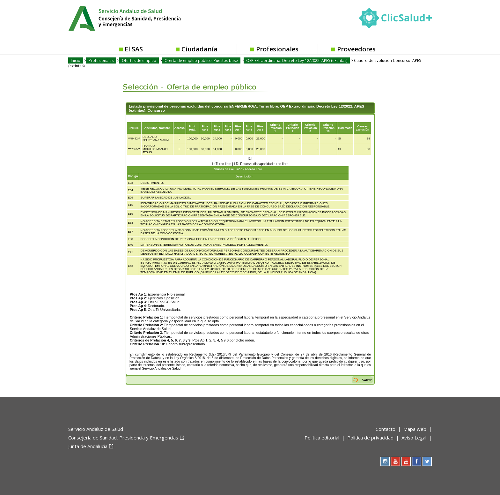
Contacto (385, 429)
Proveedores (356, 49)
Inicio (75, 60)
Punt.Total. (192, 128)
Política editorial (322, 437)
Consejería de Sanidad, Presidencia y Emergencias (123, 437)
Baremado (345, 128)
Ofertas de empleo (139, 60)
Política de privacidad (370, 437)
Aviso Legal (413, 437)
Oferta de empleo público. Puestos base (201, 60)
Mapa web (414, 429)
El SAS (134, 49)
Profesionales (277, 49)
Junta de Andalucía (87, 446)
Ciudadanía (199, 49)
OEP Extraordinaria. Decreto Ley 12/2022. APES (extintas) (296, 60)
